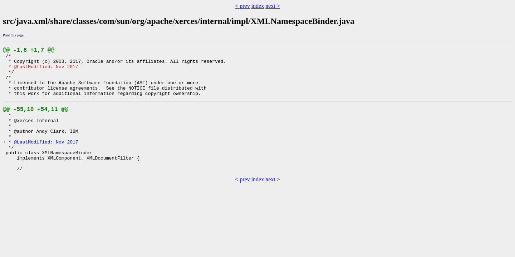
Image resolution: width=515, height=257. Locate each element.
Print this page (13, 35)
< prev (242, 6)
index (257, 6)
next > (272, 6)
